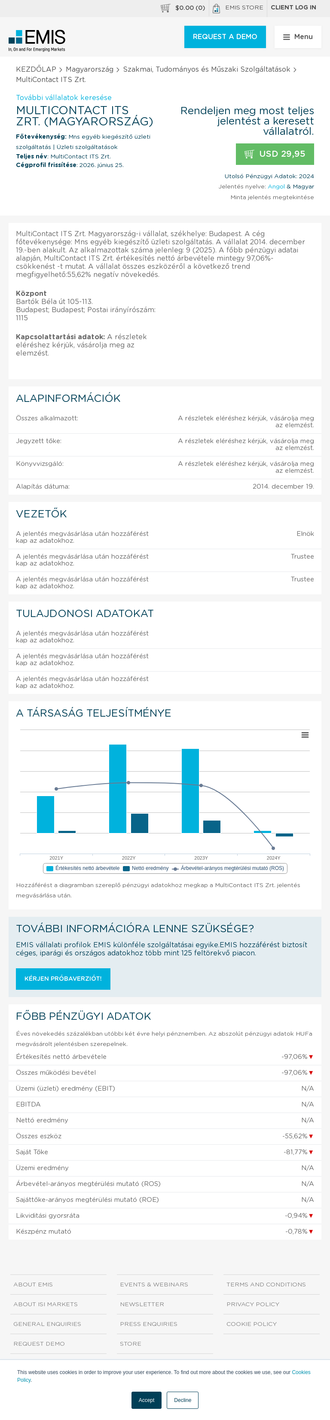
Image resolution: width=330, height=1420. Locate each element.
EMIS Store (238, 8)
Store (130, 1344)
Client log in (293, 8)
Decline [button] (182, 1400)
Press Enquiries (148, 1324)
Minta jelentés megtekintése (272, 198)
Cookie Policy (251, 1324)
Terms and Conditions (266, 1285)
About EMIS (33, 1285)
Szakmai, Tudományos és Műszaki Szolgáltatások (206, 69)
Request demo (39, 1344)
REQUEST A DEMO (225, 36)
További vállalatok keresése (64, 97)
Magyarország (89, 69)
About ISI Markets (45, 1304)
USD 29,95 (275, 154)
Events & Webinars (154, 1285)
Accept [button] (147, 1400)
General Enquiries (47, 1324)
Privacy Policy (252, 1304)
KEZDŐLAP (36, 69)
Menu (298, 36)
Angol (276, 187)
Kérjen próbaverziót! (63, 979)
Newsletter (142, 1304)
